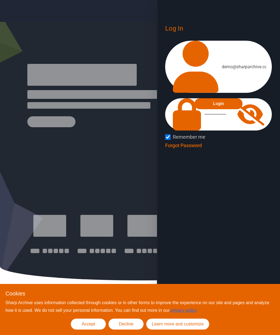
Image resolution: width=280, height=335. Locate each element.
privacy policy (184, 310)
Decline (126, 324)
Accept (88, 324)
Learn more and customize (177, 324)
